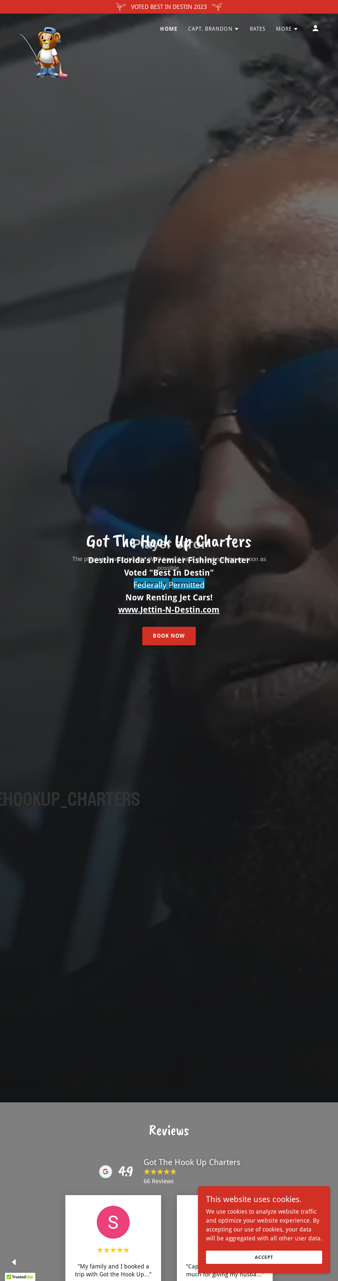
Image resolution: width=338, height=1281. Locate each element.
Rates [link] (258, 29)
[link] (43, 27)
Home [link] (169, 29)
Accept (264, 1257)
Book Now (169, 636)
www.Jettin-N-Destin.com (169, 610)
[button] (213, 29)
